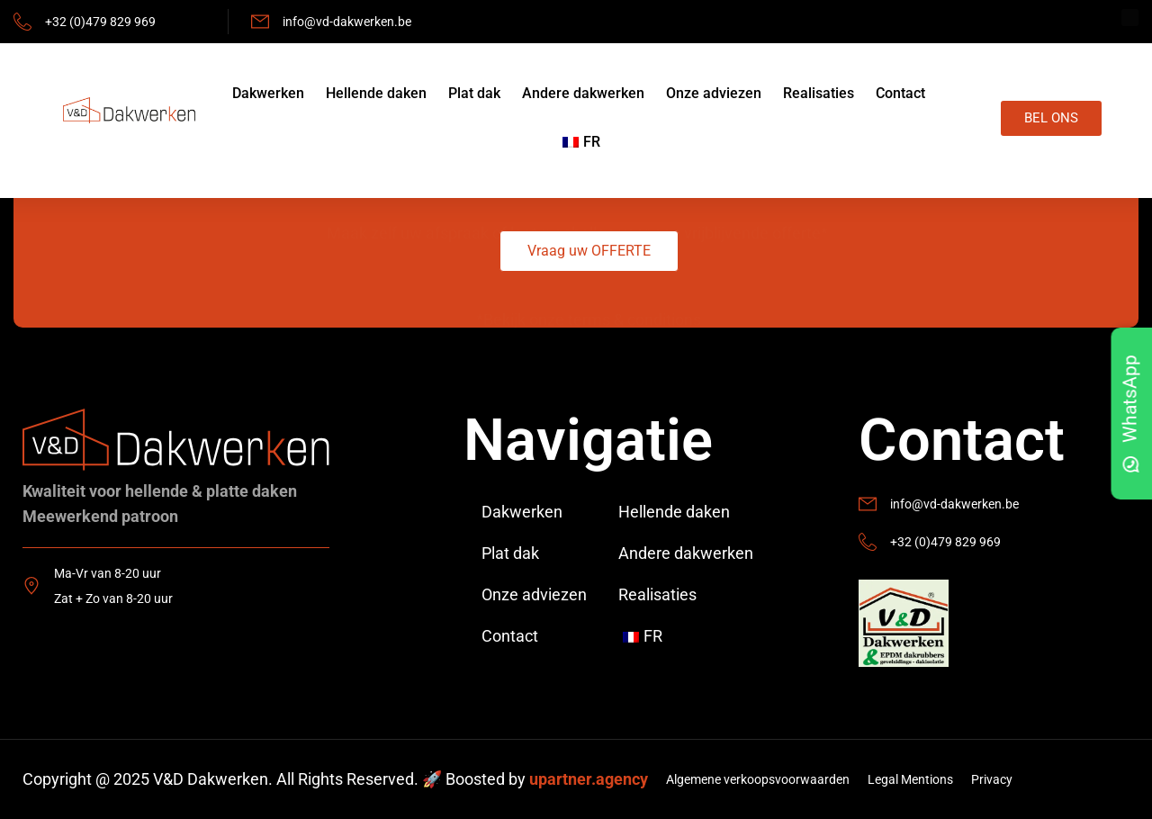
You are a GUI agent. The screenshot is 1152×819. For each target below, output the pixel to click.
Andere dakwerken (583, 93)
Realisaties (818, 93)
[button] (589, 251)
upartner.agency (588, 779)
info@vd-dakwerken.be (347, 21)
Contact (900, 93)
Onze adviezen (713, 93)
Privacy (991, 779)
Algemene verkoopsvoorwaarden (758, 779)
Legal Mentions (910, 779)
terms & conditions (634, 290)
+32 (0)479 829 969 (100, 21)
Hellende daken (376, 93)
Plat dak (474, 93)
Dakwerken (268, 93)
